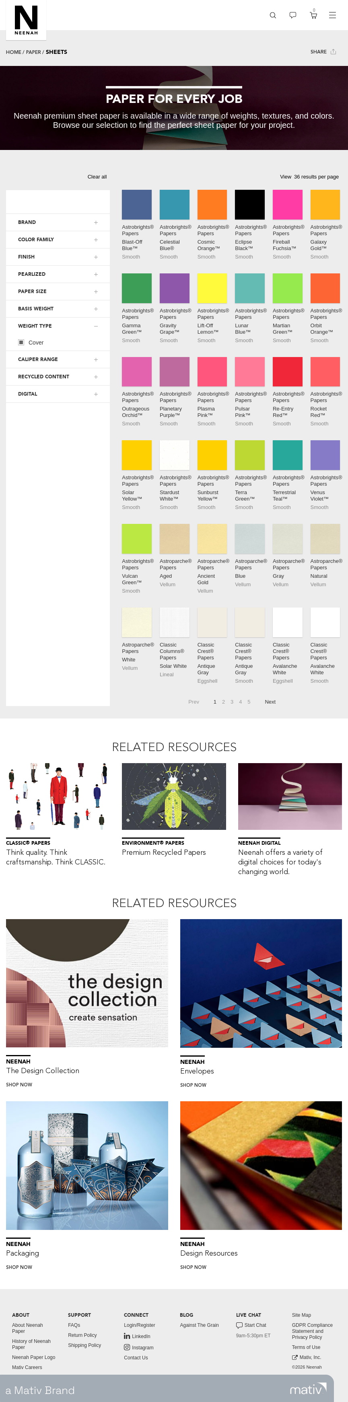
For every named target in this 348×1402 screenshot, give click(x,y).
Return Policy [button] (82, 1335)
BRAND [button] (27, 222)
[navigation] (332, 15)
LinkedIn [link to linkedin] (137, 1336)
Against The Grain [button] (199, 1325)
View (285, 177)
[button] (26, 20)
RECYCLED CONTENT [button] (43, 377)
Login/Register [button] (139, 1325)
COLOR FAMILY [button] (36, 239)
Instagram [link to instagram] (138, 1347)
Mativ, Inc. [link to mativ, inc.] (306, 1358)
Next (270, 702)
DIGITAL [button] (27, 394)
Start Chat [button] (251, 1325)
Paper (33, 52)
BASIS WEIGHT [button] (36, 309)
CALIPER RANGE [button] (38, 359)
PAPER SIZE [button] (32, 291)
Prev (193, 702)
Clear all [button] (97, 177)
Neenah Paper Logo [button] (33, 1357)
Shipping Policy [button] (84, 1345)
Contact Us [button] (136, 1358)
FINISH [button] (26, 257)
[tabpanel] (174, 108)
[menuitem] (273, 15)
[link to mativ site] (308, 1388)
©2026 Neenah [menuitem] (307, 1367)
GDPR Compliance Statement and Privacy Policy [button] (312, 1331)
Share (323, 52)
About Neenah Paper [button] (27, 1328)
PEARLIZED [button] (31, 274)
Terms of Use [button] (306, 1347)
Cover (30, 342)
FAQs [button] (74, 1325)
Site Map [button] (301, 1315)
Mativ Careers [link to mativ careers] (27, 1367)
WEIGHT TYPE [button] (35, 326)
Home (13, 52)
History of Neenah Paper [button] (31, 1344)
